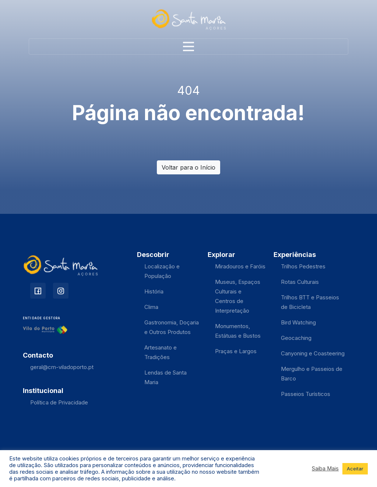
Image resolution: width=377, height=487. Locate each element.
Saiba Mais (325, 468)
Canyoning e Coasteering (313, 353)
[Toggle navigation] (188, 46)
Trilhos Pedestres (303, 266)
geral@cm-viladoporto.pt (62, 367)
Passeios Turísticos (305, 393)
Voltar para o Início (188, 167)
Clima (151, 306)
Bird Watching (298, 322)
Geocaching (296, 337)
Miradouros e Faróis (240, 266)
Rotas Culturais (300, 281)
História (153, 291)
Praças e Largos (236, 351)
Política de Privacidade (59, 402)
